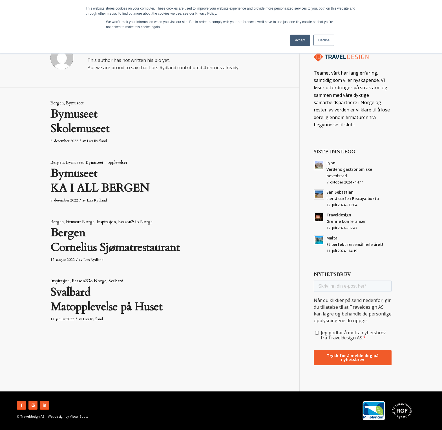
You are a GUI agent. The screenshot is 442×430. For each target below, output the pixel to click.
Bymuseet (74, 103)
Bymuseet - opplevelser (106, 162)
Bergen (57, 103)
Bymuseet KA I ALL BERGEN (99, 181)
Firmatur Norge (80, 222)
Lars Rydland (97, 141)
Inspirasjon (106, 222)
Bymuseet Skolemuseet (79, 121)
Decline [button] (324, 40)
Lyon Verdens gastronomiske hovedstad (349, 169)
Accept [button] (300, 40)
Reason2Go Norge (135, 222)
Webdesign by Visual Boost (68, 416)
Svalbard (116, 281)
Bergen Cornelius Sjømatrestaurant (115, 240)
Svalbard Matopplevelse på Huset (106, 300)
